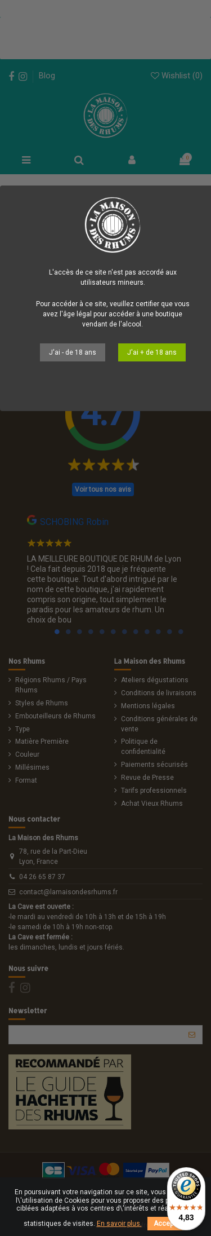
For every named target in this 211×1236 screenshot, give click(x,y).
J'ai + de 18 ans (152, 352)
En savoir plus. (119, 1224)
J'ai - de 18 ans (72, 352)
